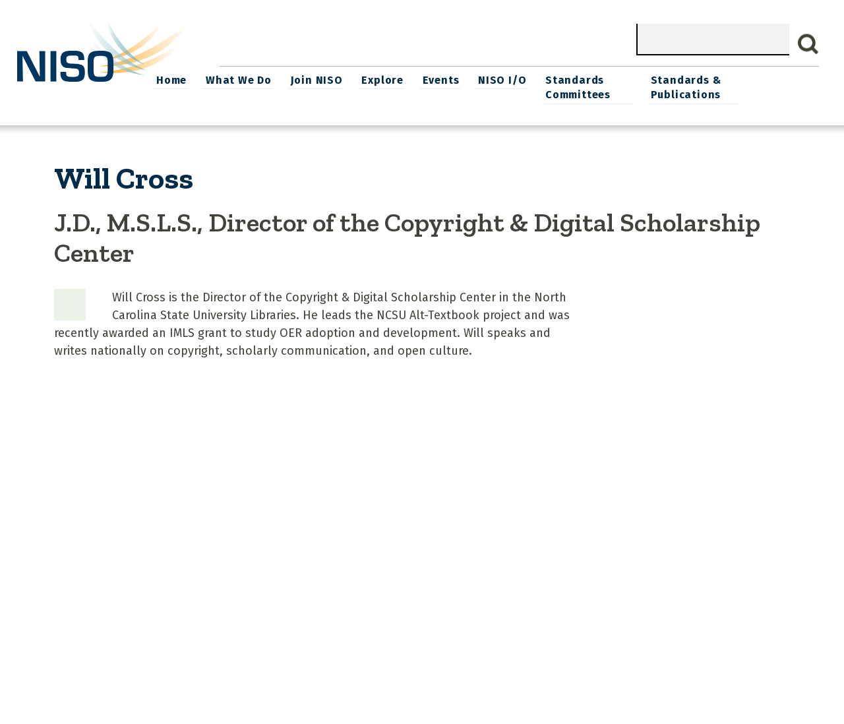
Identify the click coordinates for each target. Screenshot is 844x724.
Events (509, 79)
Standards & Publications (755, 86)
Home (243, 79)
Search (808, 44)
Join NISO (387, 79)
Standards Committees (644, 86)
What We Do (310, 79)
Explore (452, 79)
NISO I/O (570, 79)
